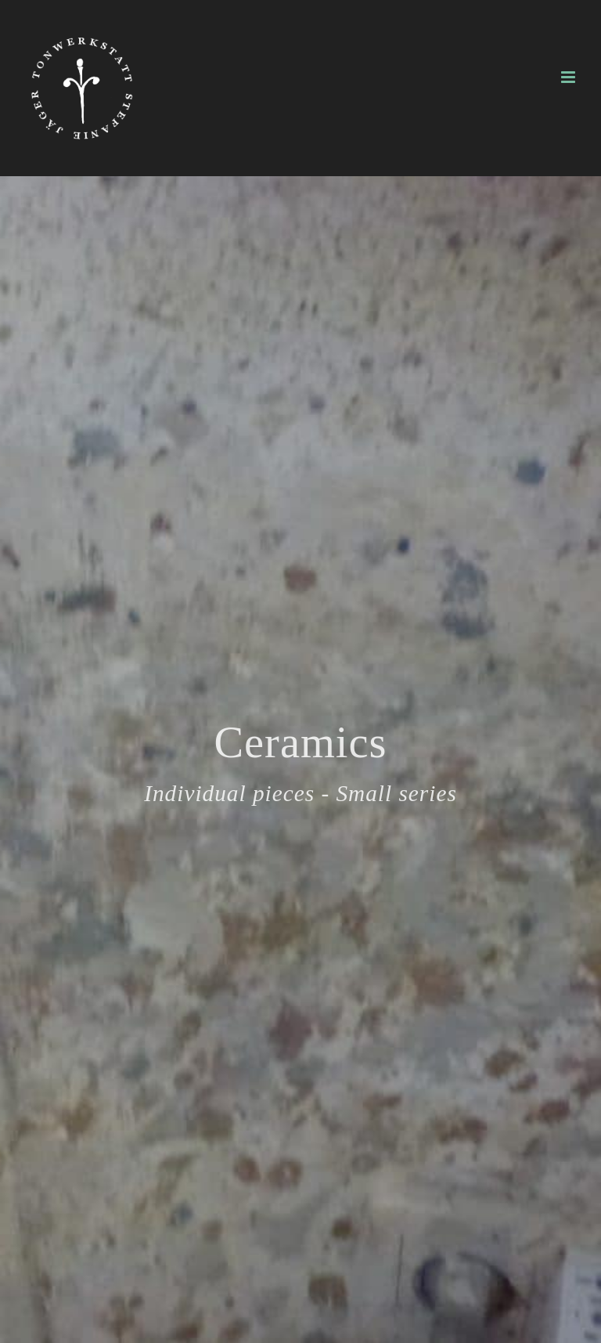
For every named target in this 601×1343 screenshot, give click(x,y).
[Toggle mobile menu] (569, 77)
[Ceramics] (300, 759)
